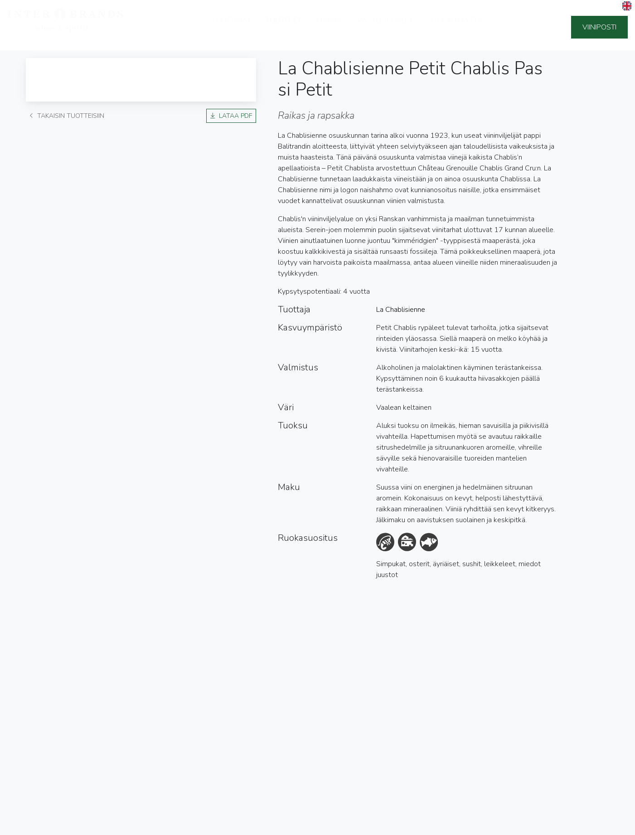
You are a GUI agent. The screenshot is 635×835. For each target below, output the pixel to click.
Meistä (329, 27)
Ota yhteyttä (457, 27)
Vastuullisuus (387, 27)
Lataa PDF (231, 116)
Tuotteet (283, 27)
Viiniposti (599, 27)
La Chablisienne (400, 310)
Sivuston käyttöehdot (110, 825)
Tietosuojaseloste (40, 825)
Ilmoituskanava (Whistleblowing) (202, 825)
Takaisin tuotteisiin (66, 116)
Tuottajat (231, 27)
